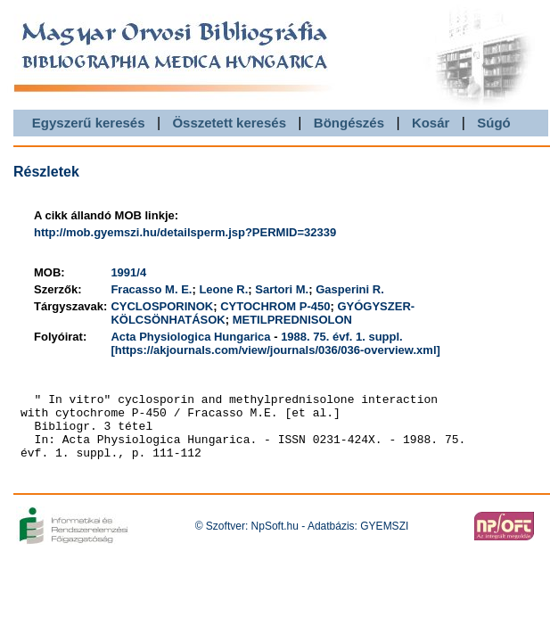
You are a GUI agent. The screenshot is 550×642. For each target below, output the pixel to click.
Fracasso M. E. (151, 289)
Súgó (494, 122)
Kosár (431, 122)
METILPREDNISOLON (292, 319)
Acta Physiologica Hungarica (190, 336)
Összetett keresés (229, 122)
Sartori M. (281, 289)
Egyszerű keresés (88, 122)
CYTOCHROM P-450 (275, 306)
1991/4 (128, 272)
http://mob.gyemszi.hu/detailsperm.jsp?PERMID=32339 (185, 232)
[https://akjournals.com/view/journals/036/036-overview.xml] (275, 350)
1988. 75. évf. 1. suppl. (342, 336)
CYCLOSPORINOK (162, 306)
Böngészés (349, 122)
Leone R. (223, 289)
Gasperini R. (350, 289)
